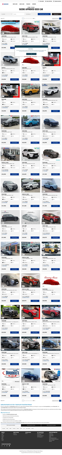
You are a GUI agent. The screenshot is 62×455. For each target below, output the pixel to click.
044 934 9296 (5, 297)
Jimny (2, 440)
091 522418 (5, 234)
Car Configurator (40, 436)
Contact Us (15, 434)
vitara (32, 428)
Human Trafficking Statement (53, 439)
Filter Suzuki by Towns (31, 425)
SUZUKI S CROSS (24, 36)
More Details (14, 47)
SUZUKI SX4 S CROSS (5, 162)
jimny (10, 428)
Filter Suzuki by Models (11, 425)
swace (18, 428)
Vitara (2, 436)
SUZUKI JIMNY (4, 99)
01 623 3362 (25, 234)
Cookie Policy (51, 434)
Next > (34, 18)
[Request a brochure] (57, 1)
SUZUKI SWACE (24, 67)
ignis (7, 428)
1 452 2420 (25, 44)
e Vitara (3, 433)
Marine (26, 433)
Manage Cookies (51, 440)
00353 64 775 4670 (47, 202)
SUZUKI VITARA (4, 36)
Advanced (56, 14)
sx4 (24, 428)
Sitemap (50, 441)
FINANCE (28, 4)
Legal (50, 436)
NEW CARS (15, 4)
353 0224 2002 (46, 107)
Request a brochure (40, 433)
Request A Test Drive (40, 435)
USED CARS (21, 4)
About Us (14, 433)
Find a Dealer (39, 434)
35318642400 (5, 44)
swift (21, 428)
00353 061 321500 (47, 392)
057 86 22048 (5, 392)
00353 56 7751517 (47, 44)
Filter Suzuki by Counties (51, 425)
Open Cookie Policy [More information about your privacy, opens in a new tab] (41, 51)
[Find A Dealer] (41, 1)
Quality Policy (51, 435)
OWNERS (34, 4)
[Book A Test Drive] (49, 1)
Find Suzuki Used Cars (44, 14)
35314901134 (5, 329)
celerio (3, 428)
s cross (14, 428)
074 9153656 (25, 107)
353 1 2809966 (46, 329)
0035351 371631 (46, 265)
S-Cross (3, 435)
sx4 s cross (28, 428)
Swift (2, 434)
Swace (3, 439)
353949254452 (5, 107)
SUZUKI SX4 (3, 67)
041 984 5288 (46, 139)
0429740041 (5, 265)
